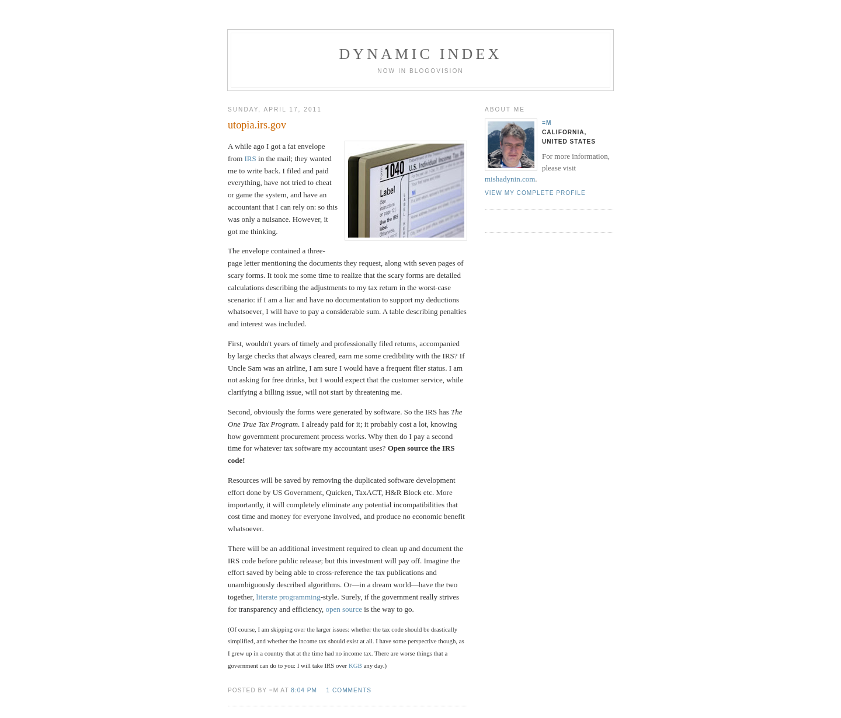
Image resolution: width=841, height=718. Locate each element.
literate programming (288, 596)
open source (343, 609)
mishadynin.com (510, 179)
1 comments (348, 690)
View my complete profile (535, 193)
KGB (355, 665)
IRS (250, 158)
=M (546, 123)
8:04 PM (304, 690)
